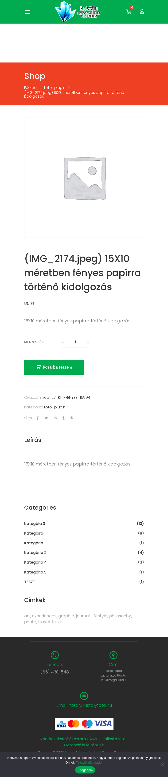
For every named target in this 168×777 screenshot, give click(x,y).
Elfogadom (85, 770)
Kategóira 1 (34, 534)
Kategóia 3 (34, 524)
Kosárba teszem (57, 367)
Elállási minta (113, 739)
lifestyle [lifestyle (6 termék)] (99, 616)
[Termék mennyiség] (75, 342)
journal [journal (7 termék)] (83, 616)
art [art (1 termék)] (27, 616)
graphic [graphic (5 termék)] (66, 616)
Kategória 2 (35, 553)
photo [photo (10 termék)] (30, 622)
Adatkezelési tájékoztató (63, 739)
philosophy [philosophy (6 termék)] (120, 616)
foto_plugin (55, 407)
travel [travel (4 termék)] (44, 622)
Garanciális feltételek (84, 745)
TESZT (29, 582)
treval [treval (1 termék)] (57, 622)
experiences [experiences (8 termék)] (44, 616)
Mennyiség (34, 342)
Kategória (33, 543)
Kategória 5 (35, 572)
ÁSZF (93, 739)
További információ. (89, 762)
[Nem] (162, 764)
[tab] (84, 440)
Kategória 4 (35, 563)
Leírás (32, 440)
